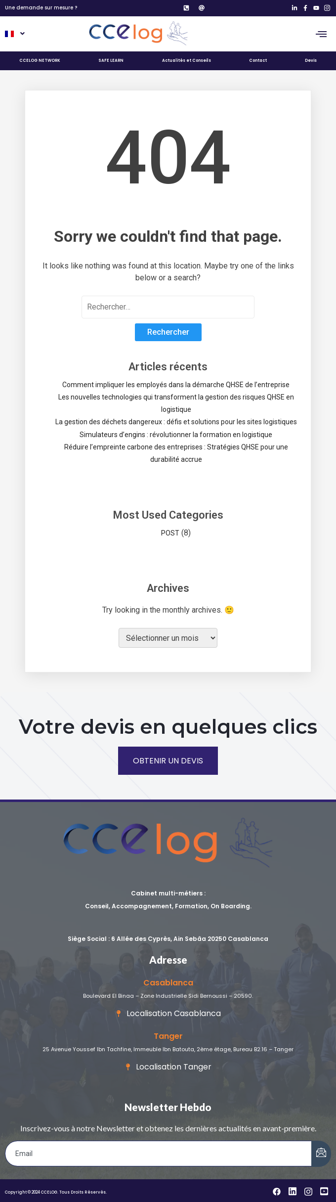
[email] (158, 1153)
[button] (14, 34)
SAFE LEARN (111, 60)
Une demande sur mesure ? (41, 7)
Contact (258, 60)
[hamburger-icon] (321, 34)
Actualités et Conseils (186, 60)
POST (170, 533)
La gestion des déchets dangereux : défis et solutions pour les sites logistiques (176, 422)
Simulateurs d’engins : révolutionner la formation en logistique (176, 435)
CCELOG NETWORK (39, 60)
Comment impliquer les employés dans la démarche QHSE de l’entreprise (176, 385)
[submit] (321, 1154)
